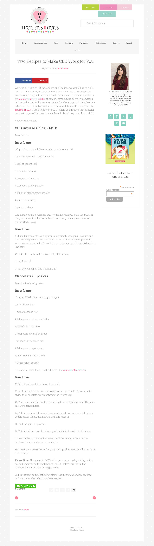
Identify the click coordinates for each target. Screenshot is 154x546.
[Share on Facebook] (23, 81)
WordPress (74, 530)
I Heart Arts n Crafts (42, 20)
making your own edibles (32, 99)
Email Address (119, 190)
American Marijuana (74, 370)
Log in (82, 530)
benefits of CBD (23, 109)
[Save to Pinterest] (40, 81)
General (26, 510)
